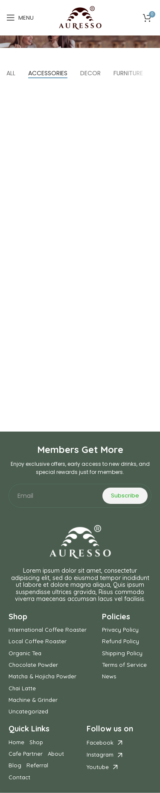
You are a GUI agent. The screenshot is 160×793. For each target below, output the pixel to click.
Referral (37, 765)
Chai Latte (22, 688)
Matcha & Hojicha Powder (42, 676)
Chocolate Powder (33, 665)
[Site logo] (80, 18)
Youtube (98, 767)
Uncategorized (28, 711)
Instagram (100, 755)
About (56, 754)
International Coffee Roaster (48, 630)
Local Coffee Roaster (38, 641)
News (109, 676)
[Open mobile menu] (20, 17)
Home (16, 742)
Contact (19, 777)
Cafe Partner (26, 754)
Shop (36, 742)
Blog (15, 765)
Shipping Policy (122, 653)
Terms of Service (124, 665)
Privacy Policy (120, 630)
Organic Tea (25, 653)
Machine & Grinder (33, 700)
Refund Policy (120, 641)
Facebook (100, 743)
